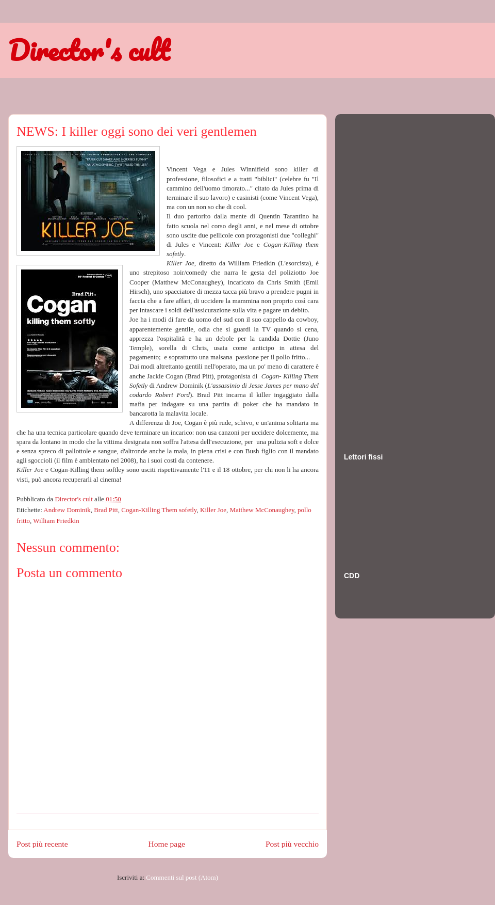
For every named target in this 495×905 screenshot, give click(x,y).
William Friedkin (56, 521)
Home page (166, 843)
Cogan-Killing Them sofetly (158, 510)
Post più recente (42, 843)
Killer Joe (213, 510)
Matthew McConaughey (261, 510)
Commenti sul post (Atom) (182, 877)
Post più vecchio (292, 843)
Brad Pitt (106, 510)
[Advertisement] (385, 273)
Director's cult (88, 50)
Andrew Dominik (66, 510)
